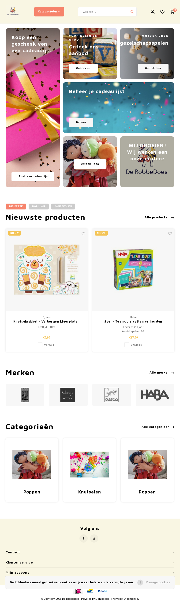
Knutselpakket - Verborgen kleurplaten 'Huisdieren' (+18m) (46, 321)
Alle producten (159, 217)
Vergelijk (49, 345)
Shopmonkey (131, 599)
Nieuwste (16, 207)
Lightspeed (102, 599)
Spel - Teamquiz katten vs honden (133, 321)
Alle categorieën (158, 427)
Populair (38, 207)
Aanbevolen (63, 207)
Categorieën (49, 11)
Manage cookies (158, 582)
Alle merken (162, 372)
